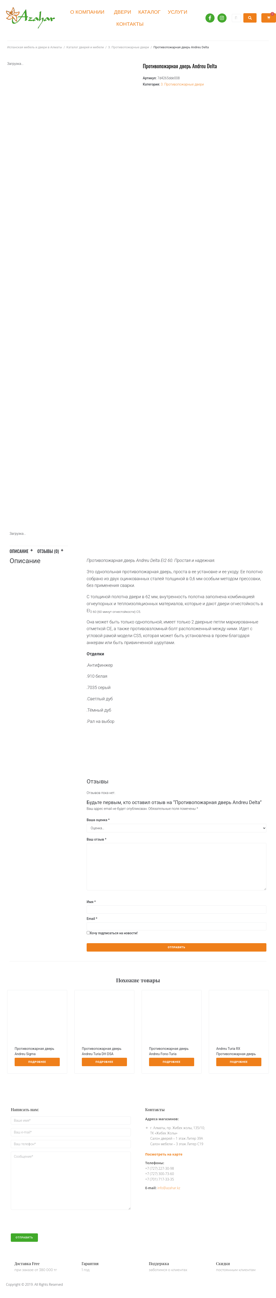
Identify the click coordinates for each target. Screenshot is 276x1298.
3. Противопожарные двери (128, 47)
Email (92, 919)
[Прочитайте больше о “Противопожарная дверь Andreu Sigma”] (37, 1062)
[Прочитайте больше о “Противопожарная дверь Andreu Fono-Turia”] (171, 1062)
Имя (91, 902)
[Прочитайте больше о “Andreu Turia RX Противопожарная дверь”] (238, 1062)
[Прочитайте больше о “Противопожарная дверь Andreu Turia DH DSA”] (104, 1062)
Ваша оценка (98, 820)
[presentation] (47, 1224)
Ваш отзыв (96, 839)
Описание (19, 551)
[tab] (23, 550)
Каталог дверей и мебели (85, 47)
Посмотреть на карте (163, 1154)
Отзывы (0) (48, 551)
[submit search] (250, 18)
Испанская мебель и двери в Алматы (34, 47)
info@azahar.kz (168, 1188)
